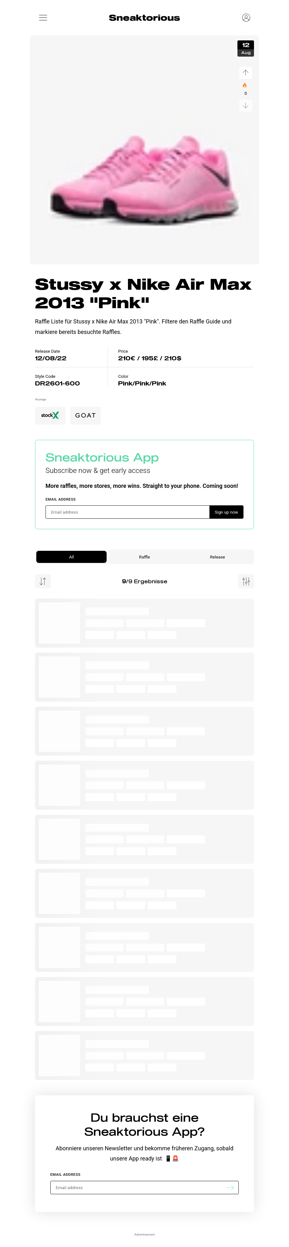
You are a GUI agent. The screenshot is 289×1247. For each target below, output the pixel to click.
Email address (61, 499)
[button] (43, 17)
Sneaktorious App (102, 457)
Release (217, 556)
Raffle (144, 556)
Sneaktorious (144, 17)
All (71, 556)
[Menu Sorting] (43, 581)
